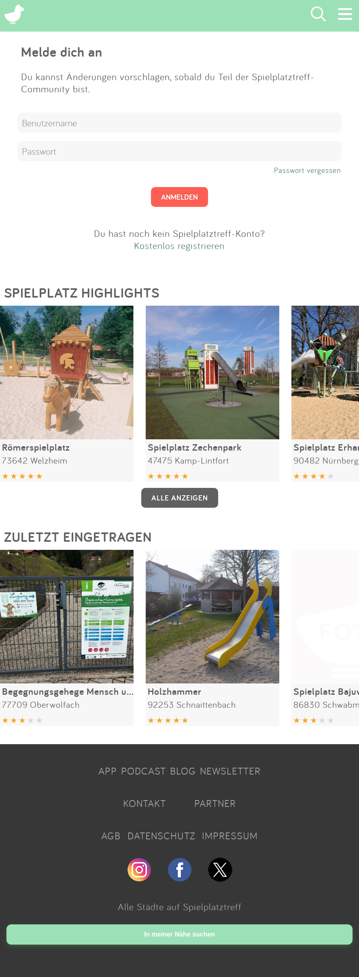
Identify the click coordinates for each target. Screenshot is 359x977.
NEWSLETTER (230, 770)
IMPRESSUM (230, 835)
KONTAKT (144, 803)
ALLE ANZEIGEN (179, 497)
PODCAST (143, 770)
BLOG (183, 770)
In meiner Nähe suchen (179, 934)
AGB (111, 835)
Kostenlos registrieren (179, 245)
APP (107, 770)
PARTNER (215, 803)
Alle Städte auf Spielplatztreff (180, 906)
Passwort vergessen (307, 170)
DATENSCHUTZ (161, 835)
